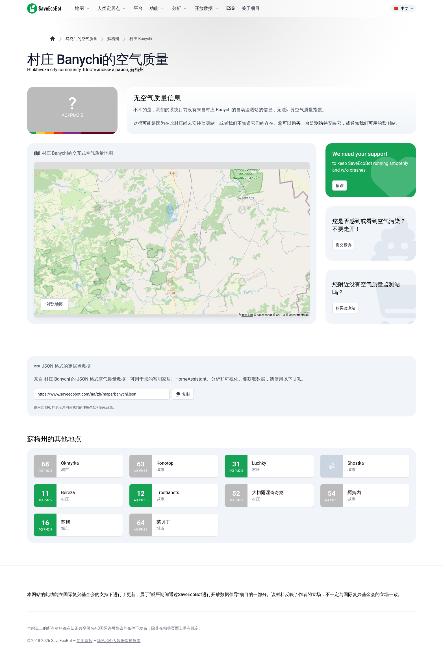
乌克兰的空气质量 (81, 38)
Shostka (376, 463)
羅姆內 (376, 492)
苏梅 (89, 522)
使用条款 (89, 407)
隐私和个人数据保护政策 (118, 640)
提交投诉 (343, 245)
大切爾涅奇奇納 (280, 492)
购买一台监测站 (307, 123)
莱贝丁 (185, 522)
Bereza (89, 492)
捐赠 (339, 185)
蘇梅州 (113, 38)
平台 (138, 8)
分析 (180, 8)
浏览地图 (54, 304)
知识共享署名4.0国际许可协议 (97, 628)
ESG (230, 8)
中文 (403, 8)
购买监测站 (345, 308)
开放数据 (207, 8)
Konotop (185, 463)
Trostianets (185, 492)
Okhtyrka (89, 463)
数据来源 (247, 315)
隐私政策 (106, 407)
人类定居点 (112, 8)
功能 (157, 8)
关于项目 (251, 8)
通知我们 (359, 123)
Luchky (280, 463)
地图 (83, 8)
